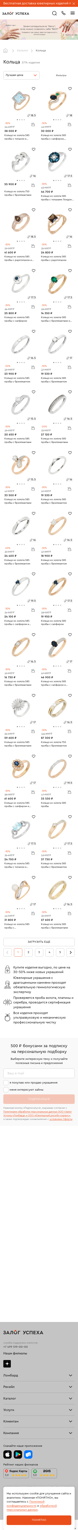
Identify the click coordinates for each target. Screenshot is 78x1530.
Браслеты (10, 1297)
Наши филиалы (15, 1164)
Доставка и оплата (16, 1368)
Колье (7, 1317)
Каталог (22, 50)
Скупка (8, 1214)
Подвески (10, 1310)
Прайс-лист (11, 1200)
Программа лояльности (19, 1381)
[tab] (17, 119)
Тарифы (8, 1207)
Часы (6, 1324)
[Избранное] (33, 88)
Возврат (9, 1374)
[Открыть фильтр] (70, 75)
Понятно (39, 1520)
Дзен (7, 1175)
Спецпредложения (16, 1394)
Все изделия (12, 1278)
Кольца (8, 1284)
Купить (8, 1242)
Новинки (9, 1330)
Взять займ (10, 1194)
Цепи (6, 1304)
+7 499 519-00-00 (15, 1158)
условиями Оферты (61, 1119)
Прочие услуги (13, 1255)
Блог (6, 1416)
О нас (7, 1262)
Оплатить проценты (17, 1361)
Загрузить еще (39, 941)
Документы (11, 1429)
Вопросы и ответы (16, 1388)
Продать (9, 1236)
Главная (6, 51)
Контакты (9, 1436)
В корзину (33, 124)
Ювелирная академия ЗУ (20, 1423)
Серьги (8, 1291)
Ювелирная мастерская (19, 1346)
